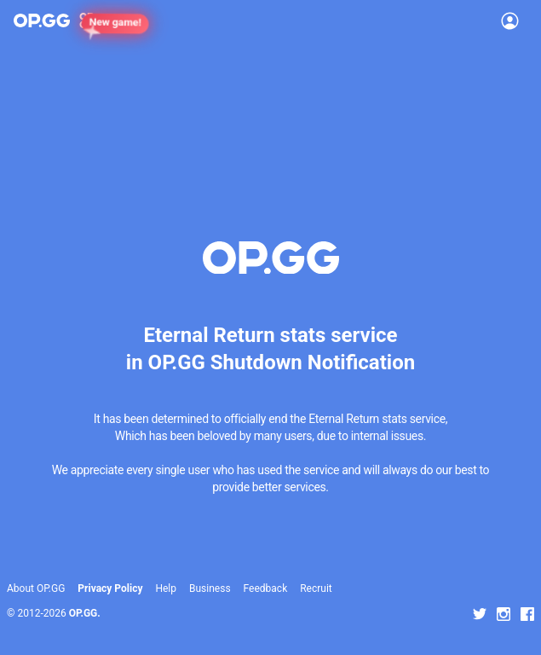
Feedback (266, 588)
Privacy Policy (110, 588)
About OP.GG (36, 588)
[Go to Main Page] (42, 20)
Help (165, 588)
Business (210, 588)
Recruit (316, 588)
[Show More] (94, 20)
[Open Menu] (509, 20)
